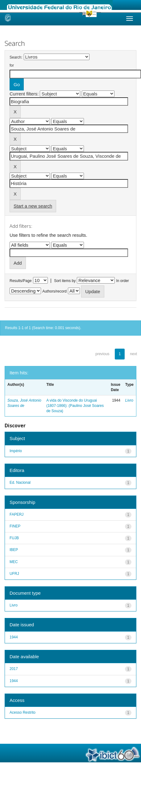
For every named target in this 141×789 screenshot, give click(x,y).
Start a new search (33, 206)
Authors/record (54, 291)
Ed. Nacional (20, 482)
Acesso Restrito (22, 712)
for (12, 65)
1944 (14, 637)
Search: (16, 57)
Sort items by (65, 281)
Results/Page (20, 281)
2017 (14, 669)
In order (122, 281)
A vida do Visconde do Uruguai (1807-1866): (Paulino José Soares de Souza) (75, 405)
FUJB (14, 538)
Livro (129, 400)
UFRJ (14, 573)
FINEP (15, 526)
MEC (14, 562)
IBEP (14, 550)
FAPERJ (16, 514)
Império (16, 451)
